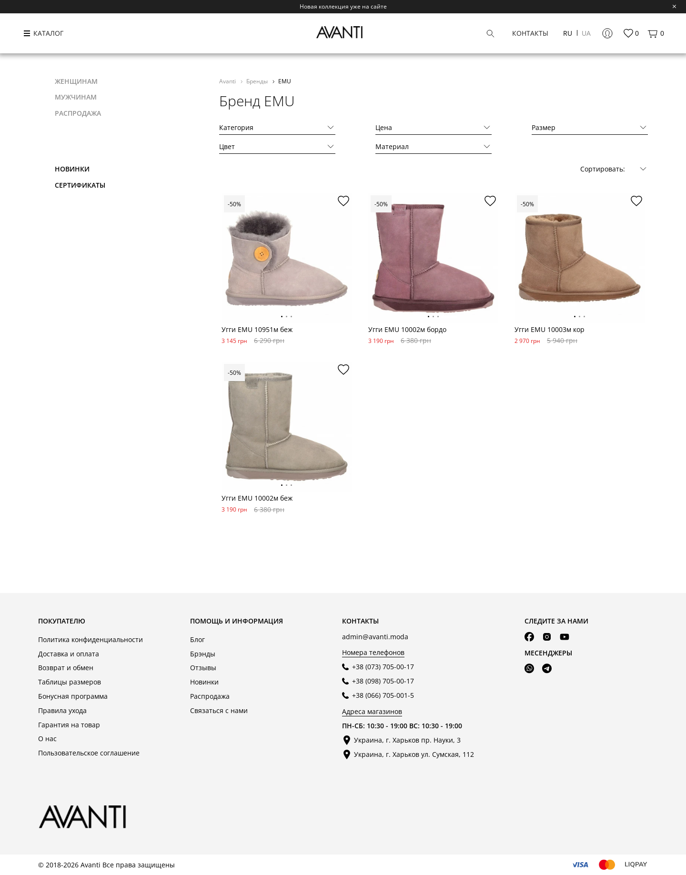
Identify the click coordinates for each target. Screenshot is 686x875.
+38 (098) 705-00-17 (383, 680)
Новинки (72, 168)
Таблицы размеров (69, 681)
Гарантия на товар (69, 724)
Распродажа (210, 696)
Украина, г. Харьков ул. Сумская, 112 (414, 754)
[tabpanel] (287, 258)
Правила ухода (62, 710)
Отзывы (203, 667)
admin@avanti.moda (375, 636)
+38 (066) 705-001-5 (383, 695)
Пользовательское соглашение (89, 752)
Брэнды (202, 653)
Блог (197, 639)
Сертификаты (80, 185)
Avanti (228, 81)
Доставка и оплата (68, 653)
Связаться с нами (219, 710)
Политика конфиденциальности (90, 639)
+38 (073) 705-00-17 (383, 666)
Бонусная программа (73, 696)
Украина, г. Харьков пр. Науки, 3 (407, 739)
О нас (47, 738)
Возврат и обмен (65, 667)
